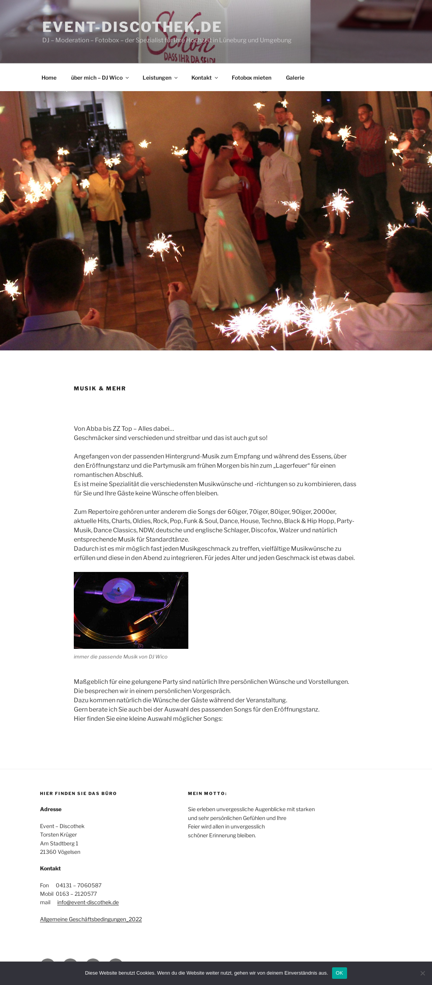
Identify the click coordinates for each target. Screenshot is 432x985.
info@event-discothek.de (88, 902)
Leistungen (161, 77)
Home (49, 77)
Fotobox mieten (251, 77)
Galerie (295, 77)
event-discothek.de (132, 26)
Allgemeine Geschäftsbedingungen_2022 (91, 919)
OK (339, 973)
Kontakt (205, 77)
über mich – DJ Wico (100, 77)
